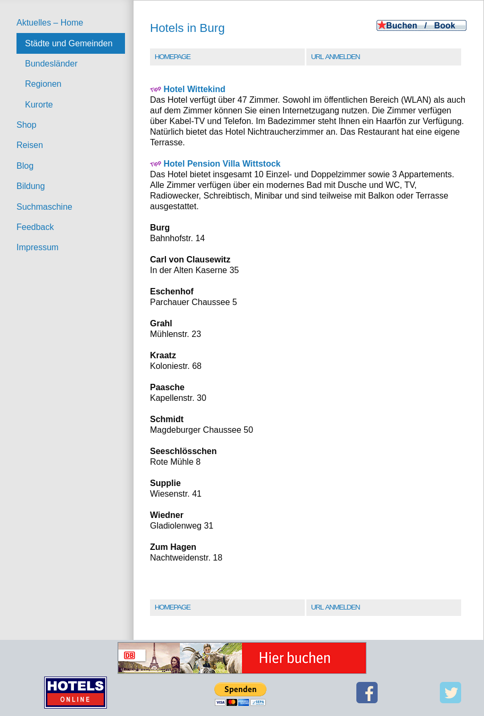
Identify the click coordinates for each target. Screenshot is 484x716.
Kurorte (39, 104)
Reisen (29, 145)
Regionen (43, 83)
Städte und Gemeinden (69, 43)
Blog (25, 165)
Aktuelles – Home (49, 22)
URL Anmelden (335, 57)
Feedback (35, 227)
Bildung (30, 186)
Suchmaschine (44, 206)
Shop (26, 124)
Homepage (172, 57)
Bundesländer (51, 63)
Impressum (37, 247)
